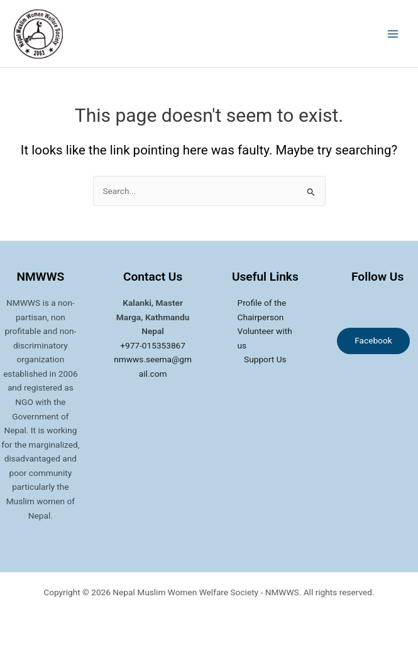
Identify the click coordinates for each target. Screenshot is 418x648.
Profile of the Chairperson (262, 310)
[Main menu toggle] (393, 33)
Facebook (373, 340)
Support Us (265, 359)
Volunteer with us (265, 338)
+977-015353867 (152, 345)
